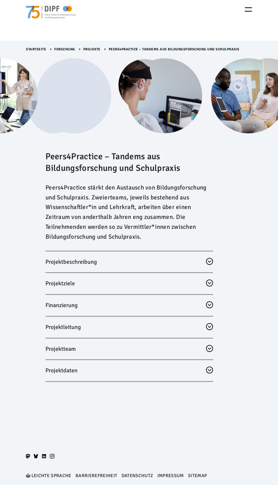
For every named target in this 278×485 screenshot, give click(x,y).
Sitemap (197, 476)
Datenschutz (137, 476)
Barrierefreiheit (96, 476)
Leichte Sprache (51, 476)
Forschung (64, 49)
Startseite (36, 49)
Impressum (170, 476)
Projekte (92, 49)
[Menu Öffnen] (248, 9)
